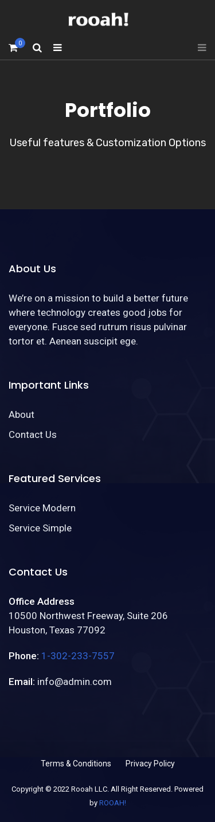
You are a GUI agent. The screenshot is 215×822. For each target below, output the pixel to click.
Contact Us (33, 434)
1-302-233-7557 (78, 655)
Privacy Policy (150, 763)
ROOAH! (112, 802)
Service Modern (42, 508)
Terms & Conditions (76, 763)
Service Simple (40, 528)
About (21, 414)
